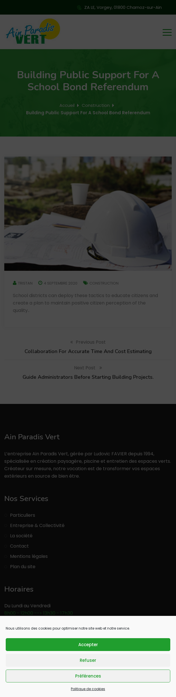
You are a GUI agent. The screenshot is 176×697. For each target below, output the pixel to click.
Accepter (88, 645)
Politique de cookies (88, 688)
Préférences (88, 676)
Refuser (88, 660)
